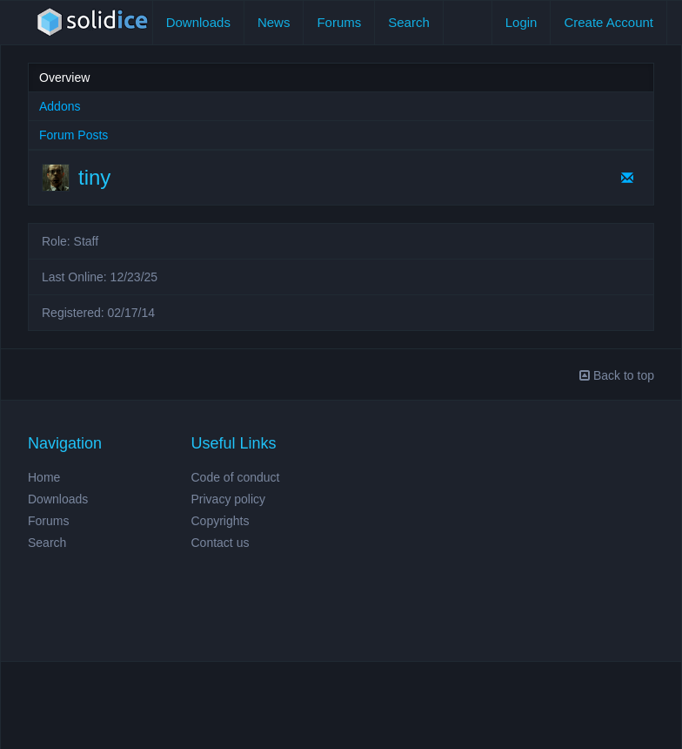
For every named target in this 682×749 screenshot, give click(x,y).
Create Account (608, 22)
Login (521, 22)
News (274, 22)
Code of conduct (235, 477)
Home (44, 477)
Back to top (616, 375)
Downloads (198, 22)
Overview (64, 77)
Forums (339, 22)
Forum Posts (73, 135)
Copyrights (220, 521)
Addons (59, 106)
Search (409, 22)
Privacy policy (228, 499)
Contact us (220, 543)
